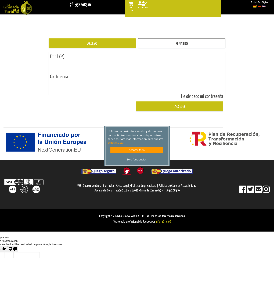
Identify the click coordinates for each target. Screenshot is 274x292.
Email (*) (57, 56)
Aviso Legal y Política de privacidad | (137, 185)
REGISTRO (182, 44)
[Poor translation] (12, 249)
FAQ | (80, 185)
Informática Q (163, 221)
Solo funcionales (137, 159)
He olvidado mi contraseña (202, 96)
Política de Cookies (169, 185)
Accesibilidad (188, 185)
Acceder (180, 107)
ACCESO (92, 44)
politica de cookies (116, 143)
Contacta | (109, 185)
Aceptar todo (137, 150)
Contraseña (59, 76)
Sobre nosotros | (93, 185)
